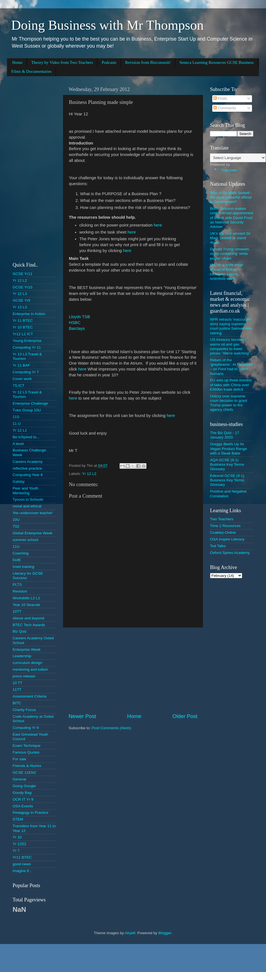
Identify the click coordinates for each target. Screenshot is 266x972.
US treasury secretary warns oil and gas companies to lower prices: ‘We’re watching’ (230, 346)
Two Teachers (221, 519)
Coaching (21, 553)
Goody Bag (22, 793)
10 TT (17, 683)
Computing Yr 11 (27, 347)
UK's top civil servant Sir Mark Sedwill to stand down (230, 237)
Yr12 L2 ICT (23, 334)
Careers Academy (28, 462)
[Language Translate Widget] (238, 157)
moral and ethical (27, 506)
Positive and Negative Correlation (228, 493)
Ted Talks (218, 546)
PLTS (17, 584)
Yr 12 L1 (20, 430)
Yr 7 (16, 851)
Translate (223, 170)
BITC (17, 703)
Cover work (22, 379)
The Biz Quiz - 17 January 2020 (224, 435)
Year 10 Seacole (26, 605)
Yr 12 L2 (89, 474)
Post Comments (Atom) (111, 728)
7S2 (16, 526)
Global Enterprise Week (32, 533)
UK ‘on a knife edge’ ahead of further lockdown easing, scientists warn (227, 272)
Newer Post (82, 716)
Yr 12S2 (19, 844)
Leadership (22, 656)
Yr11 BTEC (22, 857)
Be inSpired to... (26, 437)
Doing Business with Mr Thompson (107, 25)
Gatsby (19, 481)
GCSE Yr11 (22, 274)
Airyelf (130, 933)
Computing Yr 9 (26, 728)
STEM (18, 819)
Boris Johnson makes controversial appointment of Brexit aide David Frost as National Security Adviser (231, 217)
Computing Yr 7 (26, 372)
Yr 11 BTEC (23, 320)
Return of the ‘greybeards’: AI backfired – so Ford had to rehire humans (231, 367)
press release (24, 676)
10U (16, 520)
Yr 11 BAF (21, 365)
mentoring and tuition (30, 669)
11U (16, 546)
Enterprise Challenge (30, 403)
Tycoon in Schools (28, 499)
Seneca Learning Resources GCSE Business (216, 62)
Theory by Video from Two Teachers (62, 62)
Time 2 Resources (225, 526)
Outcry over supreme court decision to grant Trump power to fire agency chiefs (228, 403)
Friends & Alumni (27, 766)
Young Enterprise (27, 341)
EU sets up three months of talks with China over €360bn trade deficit (231, 384)
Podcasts (109, 62)
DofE (17, 560)
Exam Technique (27, 745)
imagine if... (22, 871)
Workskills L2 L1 (26, 598)
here (158, 225)
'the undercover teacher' (33, 513)
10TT (17, 611)
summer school (25, 540)
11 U (17, 423)
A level (18, 444)
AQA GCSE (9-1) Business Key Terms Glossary (227, 464)
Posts (220, 98)
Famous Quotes (26, 752)
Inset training (23, 567)
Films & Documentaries (31, 71)
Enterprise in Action (29, 314)
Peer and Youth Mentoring (25, 490)
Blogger (164, 933)
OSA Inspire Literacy (227, 539)
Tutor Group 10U (27, 410)
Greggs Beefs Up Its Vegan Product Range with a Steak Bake (228, 448)
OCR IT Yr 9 (23, 799)
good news (22, 864)
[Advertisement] (133, 670)
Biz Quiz (20, 631)
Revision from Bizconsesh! (148, 62)
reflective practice (27, 468)
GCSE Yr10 (22, 287)
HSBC (74, 322)
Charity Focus (24, 710)
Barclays (77, 328)
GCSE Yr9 (21, 300)
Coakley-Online (223, 532)
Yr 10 (17, 837)
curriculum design (27, 663)
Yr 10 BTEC (23, 327)
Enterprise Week (27, 649)
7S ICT (18, 385)
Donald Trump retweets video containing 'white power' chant (229, 253)
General (19, 779)
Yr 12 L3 (20, 294)
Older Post (184, 716)
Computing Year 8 (28, 475)
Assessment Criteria (29, 696)
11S (16, 417)
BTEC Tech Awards (29, 625)
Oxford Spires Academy (230, 553)
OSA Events (23, 806)
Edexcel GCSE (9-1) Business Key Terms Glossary (227, 480)
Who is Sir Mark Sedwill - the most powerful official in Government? (231, 197)
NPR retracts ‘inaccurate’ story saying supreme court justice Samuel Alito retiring (231, 326)
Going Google (24, 786)
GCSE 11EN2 (24, 772)
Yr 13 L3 (20, 307)
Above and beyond (28, 618)
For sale (19, 759)
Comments (224, 108)
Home (17, 62)
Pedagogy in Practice (30, 812)
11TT (17, 689)
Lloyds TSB (79, 316)
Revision (20, 591)
